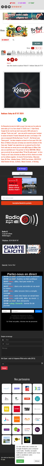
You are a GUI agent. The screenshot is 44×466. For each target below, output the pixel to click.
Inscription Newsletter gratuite (22, 205)
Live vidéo (22, 3)
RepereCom (11, 459)
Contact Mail (11, 266)
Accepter (20, 461)
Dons (12, 3)
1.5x (36, 48)
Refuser (37, 461)
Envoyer (4, 370)
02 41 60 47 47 (17, 6)
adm (3, 461)
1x (32, 48)
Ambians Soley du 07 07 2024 (12, 113)
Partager (22, 170)
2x (40, 48)
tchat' (31, 3)
